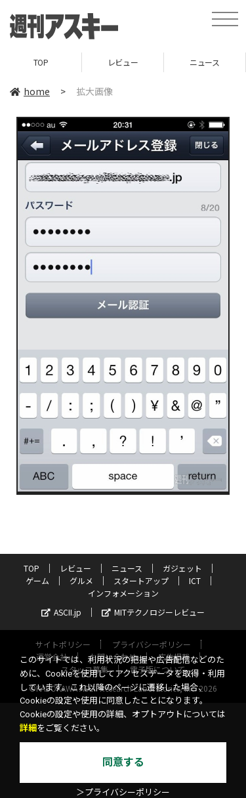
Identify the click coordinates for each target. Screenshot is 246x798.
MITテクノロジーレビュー (153, 612)
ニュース (204, 62)
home (30, 91)
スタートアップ (141, 580)
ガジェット (182, 568)
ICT (195, 580)
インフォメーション (123, 592)
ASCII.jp (61, 612)
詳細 (28, 728)
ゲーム (37, 580)
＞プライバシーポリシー (123, 792)
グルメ (81, 580)
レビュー (123, 62)
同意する (123, 762)
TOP (41, 62)
